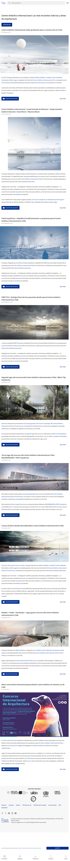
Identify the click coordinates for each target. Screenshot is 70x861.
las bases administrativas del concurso (26, 661)
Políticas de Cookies (37, 848)
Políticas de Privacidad (28, 848)
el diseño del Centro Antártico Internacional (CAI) (40, 80)
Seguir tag (7, 25)
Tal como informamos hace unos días (12, 565)
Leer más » (63, 99)
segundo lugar (30, 434)
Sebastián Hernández (52, 650)
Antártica (18, 194)
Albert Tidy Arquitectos (59, 434)
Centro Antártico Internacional (29, 179)
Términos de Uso (21, 848)
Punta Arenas (41, 83)
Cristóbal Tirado (51, 78)
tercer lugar (15, 504)
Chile (3, 348)
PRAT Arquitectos (61, 504)
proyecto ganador (30, 494)
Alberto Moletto (40, 78)
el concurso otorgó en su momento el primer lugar (47, 200)
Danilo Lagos (13, 80)
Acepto (57, 848)
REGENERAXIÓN (50, 504)
